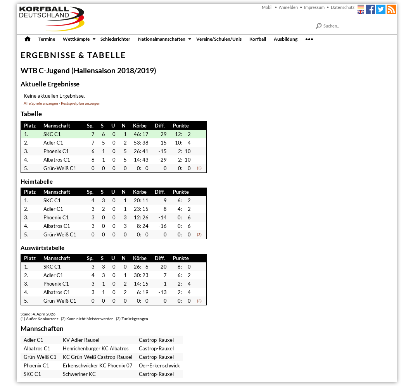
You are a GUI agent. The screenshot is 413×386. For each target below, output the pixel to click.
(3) (199, 168)
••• (309, 38)
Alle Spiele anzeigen (41, 103)
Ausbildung (285, 38)
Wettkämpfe (76, 38)
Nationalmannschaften (161, 38)
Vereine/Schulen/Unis (219, 38)
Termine (46, 38)
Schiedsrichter (115, 38)
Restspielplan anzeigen (80, 103)
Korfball (257, 38)
